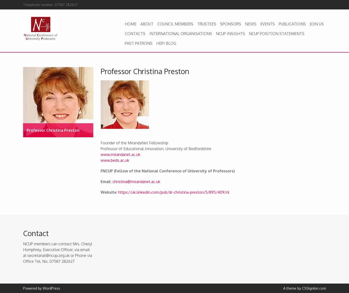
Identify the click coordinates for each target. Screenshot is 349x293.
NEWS (250, 24)
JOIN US (317, 24)
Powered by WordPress (41, 288)
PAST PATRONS (138, 43)
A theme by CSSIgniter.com (304, 288)
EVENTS (267, 24)
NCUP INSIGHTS (230, 33)
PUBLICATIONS (292, 24)
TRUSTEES (206, 24)
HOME (130, 24)
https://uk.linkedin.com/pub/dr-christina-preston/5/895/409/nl (173, 192)
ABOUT (146, 24)
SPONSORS (230, 24)
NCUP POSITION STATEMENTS (276, 33)
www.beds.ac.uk (115, 160)
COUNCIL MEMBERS (175, 24)
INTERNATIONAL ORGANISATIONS (180, 33)
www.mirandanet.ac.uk (120, 154)
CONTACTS (135, 33)
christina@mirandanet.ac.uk (136, 181)
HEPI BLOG (166, 43)
